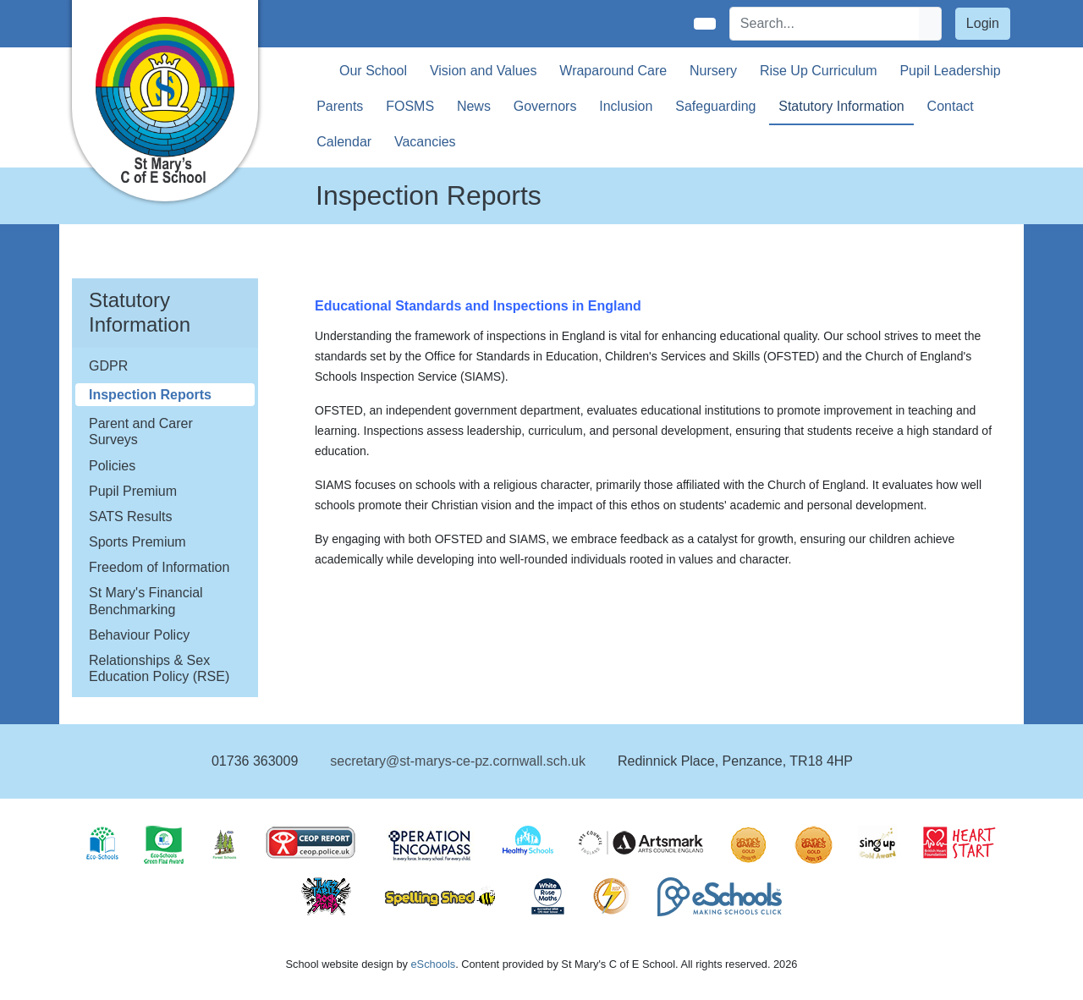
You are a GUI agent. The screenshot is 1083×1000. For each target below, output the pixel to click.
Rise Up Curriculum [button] (818, 70)
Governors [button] (545, 106)
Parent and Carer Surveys (141, 431)
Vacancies (425, 142)
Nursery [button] (713, 70)
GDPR (108, 366)
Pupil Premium (133, 491)
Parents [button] (339, 106)
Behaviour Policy (139, 635)
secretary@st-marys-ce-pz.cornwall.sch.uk (457, 761)
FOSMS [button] (410, 106)
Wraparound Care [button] (613, 70)
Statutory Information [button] (841, 106)
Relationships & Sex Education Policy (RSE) (159, 668)
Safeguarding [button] (715, 106)
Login (982, 23)
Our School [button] (373, 70)
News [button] (474, 106)
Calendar (343, 142)
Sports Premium (137, 542)
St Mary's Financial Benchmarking (146, 600)
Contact (950, 106)
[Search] (825, 24)
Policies (112, 466)
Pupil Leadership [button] (949, 70)
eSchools (432, 964)
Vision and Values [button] (483, 70)
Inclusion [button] (625, 106)
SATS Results (130, 516)
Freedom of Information (159, 567)
